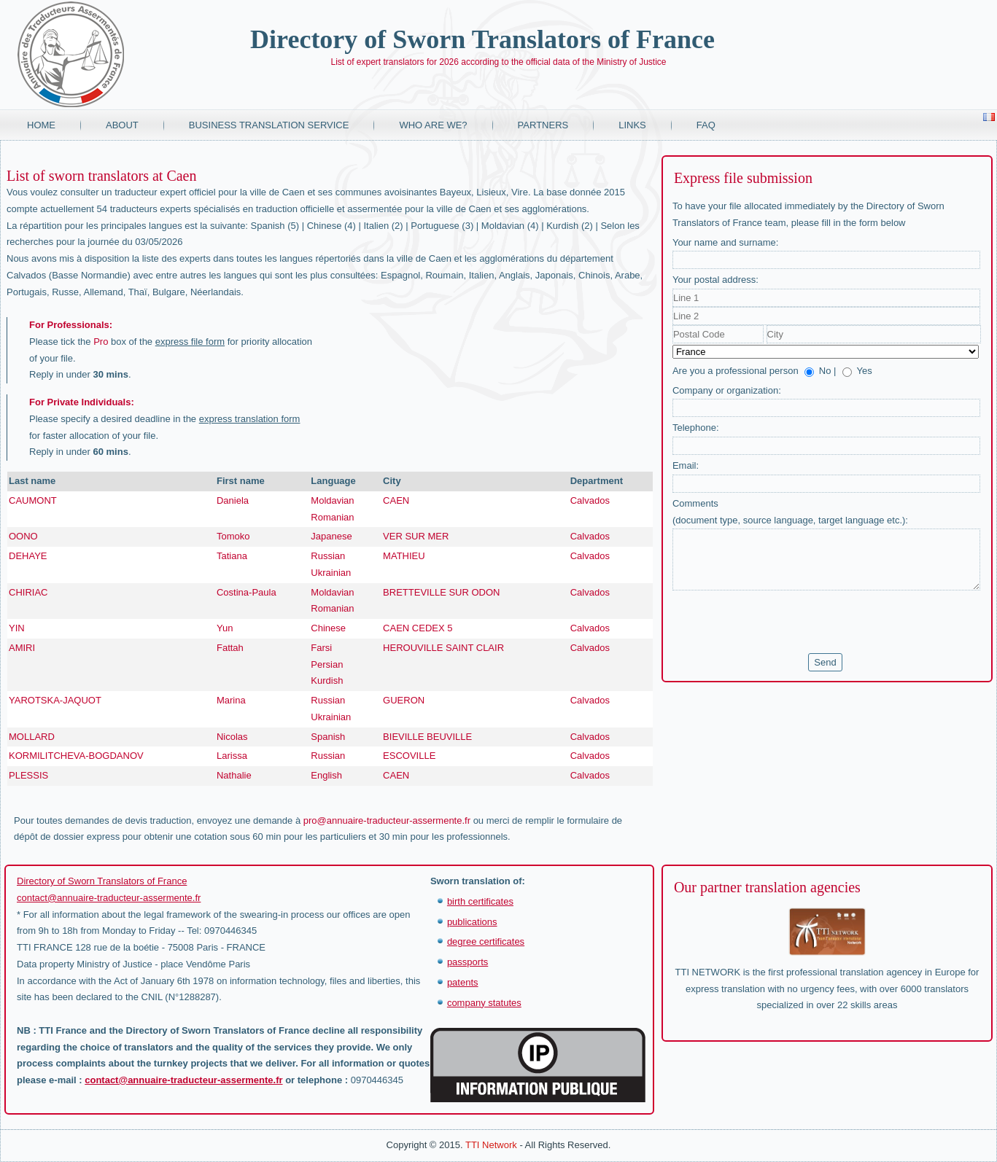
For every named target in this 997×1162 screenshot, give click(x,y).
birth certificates (480, 901)
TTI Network (491, 1144)
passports (467, 961)
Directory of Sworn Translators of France (482, 39)
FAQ (706, 125)
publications (472, 921)
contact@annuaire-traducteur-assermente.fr (109, 897)
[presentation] (783, 621)
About (122, 125)
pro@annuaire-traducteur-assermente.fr (386, 820)
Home (41, 125)
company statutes (484, 1002)
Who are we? (433, 125)
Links (632, 125)
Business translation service (269, 125)
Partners (543, 125)
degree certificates (485, 941)
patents (462, 982)
